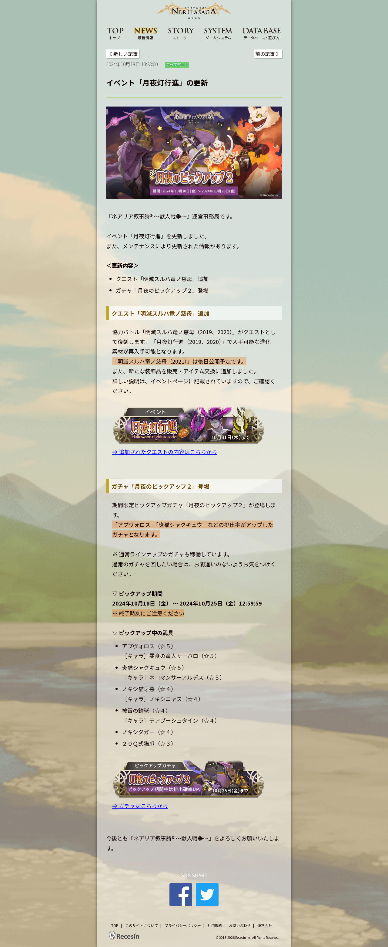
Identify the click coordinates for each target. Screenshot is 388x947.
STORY (181, 33)
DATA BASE (262, 33)
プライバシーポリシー (183, 925)
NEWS (146, 33)
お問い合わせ (240, 925)
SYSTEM (218, 33)
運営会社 (264, 925)
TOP (115, 33)
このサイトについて (141, 925)
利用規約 (215, 925)
